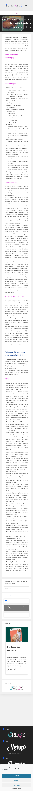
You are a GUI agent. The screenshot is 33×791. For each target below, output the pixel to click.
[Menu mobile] (18, 12)
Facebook (8, 596)
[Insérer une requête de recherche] (16, 588)
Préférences (16, 785)
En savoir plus (11, 669)
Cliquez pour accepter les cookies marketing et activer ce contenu (16, 608)
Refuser (16, 780)
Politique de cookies (16, 788)
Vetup (9, 753)
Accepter (16, 775)
